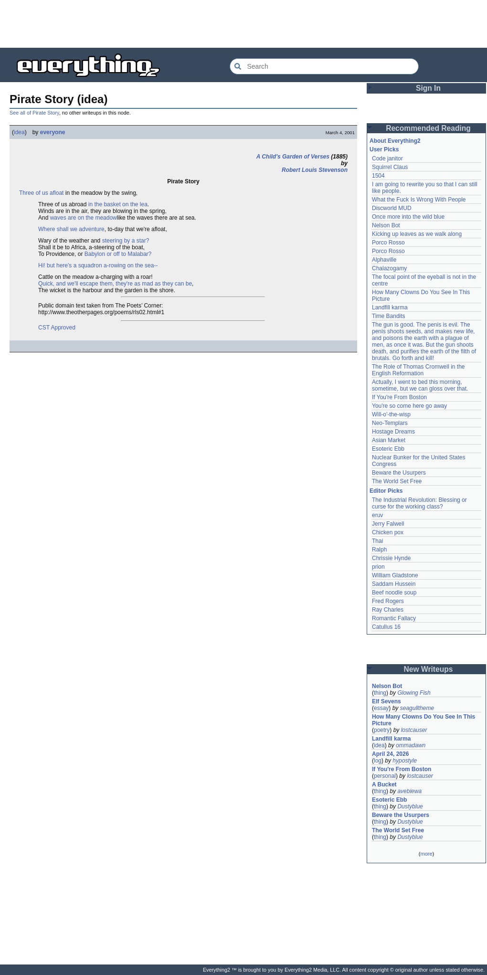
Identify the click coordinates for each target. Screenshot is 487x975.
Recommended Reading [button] (428, 128)
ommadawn (410, 745)
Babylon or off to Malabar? (118, 254)
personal (385, 776)
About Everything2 (395, 141)
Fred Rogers (388, 601)
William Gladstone (395, 575)
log (377, 760)
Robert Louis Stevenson (315, 170)
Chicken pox (387, 532)
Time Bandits (388, 316)
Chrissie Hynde (391, 558)
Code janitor (387, 158)
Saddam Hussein (393, 584)
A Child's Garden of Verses (292, 156)
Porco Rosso (388, 242)
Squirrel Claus (390, 167)
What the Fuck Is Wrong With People (419, 199)
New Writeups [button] (428, 669)
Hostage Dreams (393, 431)
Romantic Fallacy (394, 618)
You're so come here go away (409, 406)
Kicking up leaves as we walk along (417, 234)
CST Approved (56, 327)
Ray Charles (387, 609)
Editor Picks (386, 491)
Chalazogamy (389, 268)
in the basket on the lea (118, 204)
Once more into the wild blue (408, 216)
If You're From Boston (399, 397)
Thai (377, 541)
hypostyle (404, 760)
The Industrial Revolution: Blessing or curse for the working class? (419, 503)
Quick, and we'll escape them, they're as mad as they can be (115, 283)
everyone (52, 132)
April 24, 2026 (390, 754)
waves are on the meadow (83, 217)
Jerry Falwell (388, 523)
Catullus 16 (386, 627)
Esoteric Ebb (388, 448)
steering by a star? (125, 240)
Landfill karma (390, 307)
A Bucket (384, 784)
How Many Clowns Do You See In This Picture (423, 720)
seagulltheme (417, 708)
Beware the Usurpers (399, 472)
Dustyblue (410, 806)
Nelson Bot (386, 225)
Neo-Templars (390, 423)
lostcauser (414, 730)
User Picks (384, 149)
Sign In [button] (428, 88)
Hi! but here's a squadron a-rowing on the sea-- (98, 265)
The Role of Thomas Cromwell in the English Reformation (418, 370)
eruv (377, 515)
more (426, 854)
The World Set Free (397, 481)
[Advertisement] (243, 23)
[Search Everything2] (324, 66)
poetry (382, 730)
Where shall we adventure (71, 229)
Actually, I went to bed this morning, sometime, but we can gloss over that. (420, 385)
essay (381, 708)
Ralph (379, 549)
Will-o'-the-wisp (391, 414)
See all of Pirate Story (34, 113)
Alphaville (384, 259)
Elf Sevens (386, 701)
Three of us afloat (41, 193)
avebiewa (409, 791)
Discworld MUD (392, 208)
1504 (378, 175)
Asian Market (388, 440)
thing (380, 692)
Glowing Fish (413, 692)
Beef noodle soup (394, 592)
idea (19, 132)
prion (378, 566)
